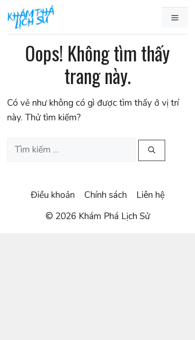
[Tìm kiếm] (151, 150)
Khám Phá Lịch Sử (114, 216)
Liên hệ (150, 195)
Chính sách (105, 195)
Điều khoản (53, 195)
